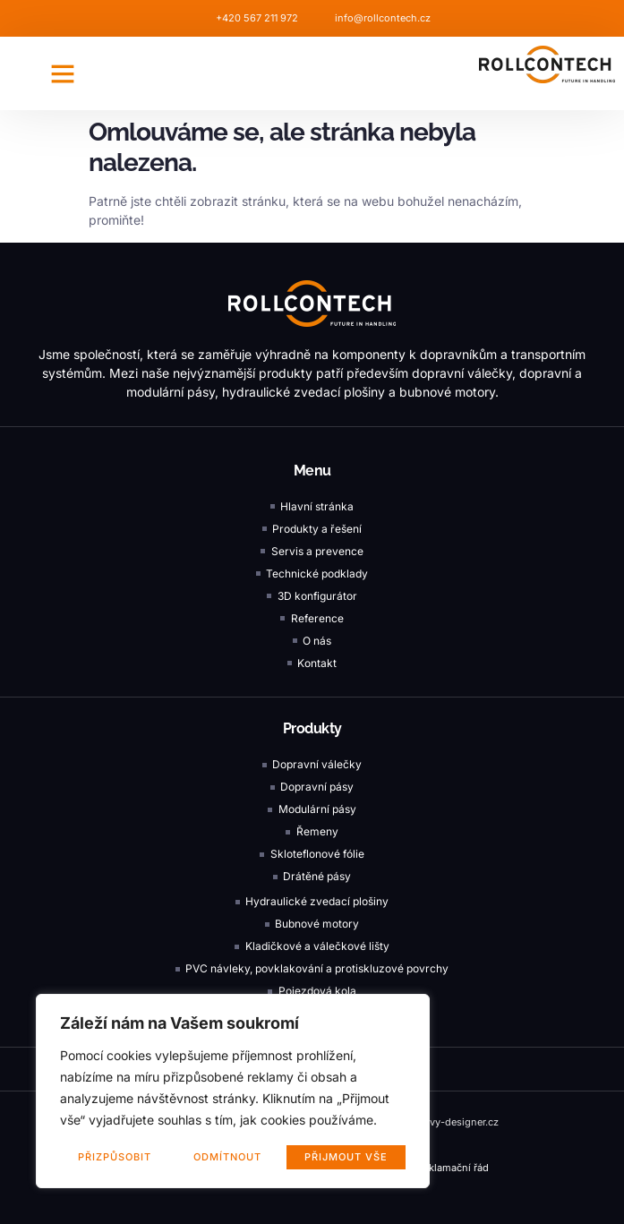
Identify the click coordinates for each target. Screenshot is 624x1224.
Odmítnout (228, 1157)
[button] (62, 73)
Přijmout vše (346, 1157)
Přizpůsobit (114, 1157)
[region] (233, 1091)
